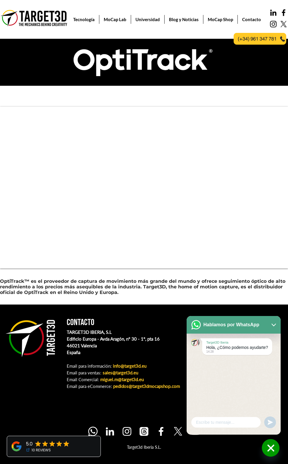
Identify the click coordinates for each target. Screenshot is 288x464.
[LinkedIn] (273, 12)
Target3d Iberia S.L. (144, 447)
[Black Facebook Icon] (283, 12)
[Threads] (144, 431)
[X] (283, 24)
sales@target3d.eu (120, 372)
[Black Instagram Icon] (273, 24)
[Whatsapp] (93, 431)
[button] (184, 19)
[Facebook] (161, 431)
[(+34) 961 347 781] (260, 39)
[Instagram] (127, 431)
